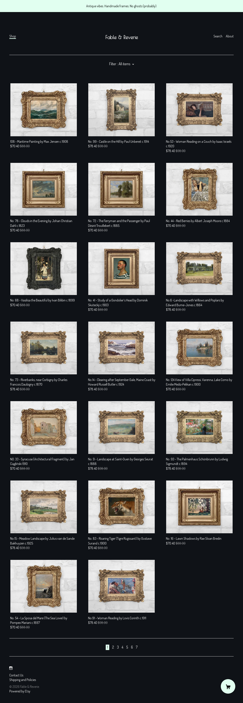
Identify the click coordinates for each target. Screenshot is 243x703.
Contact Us (16, 675)
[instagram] (10, 668)
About (230, 36)
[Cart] (228, 686)
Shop (12, 36)
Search (218, 36)
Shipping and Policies (22, 680)
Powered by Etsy (19, 691)
